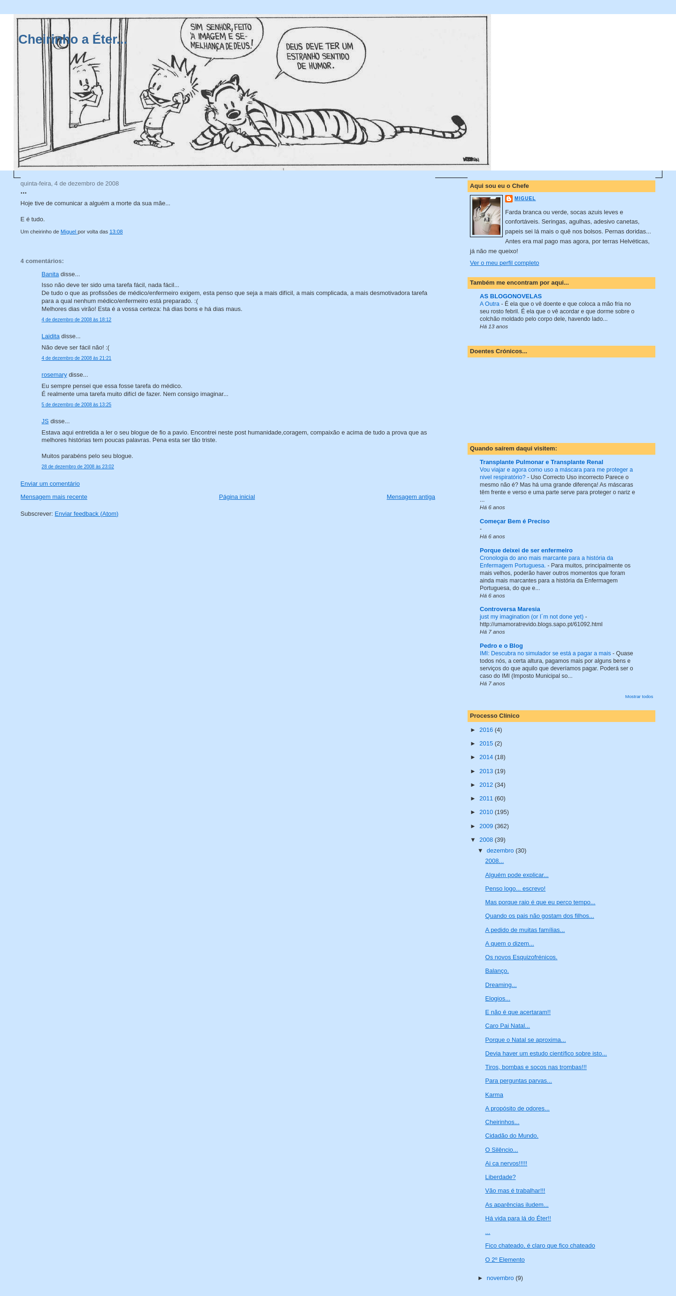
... (488, 1231)
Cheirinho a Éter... (72, 39)
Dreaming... (501, 984)
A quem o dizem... (509, 943)
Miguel (525, 198)
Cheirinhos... (502, 1121)
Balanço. (497, 970)
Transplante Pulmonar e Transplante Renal (541, 462)
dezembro (501, 850)
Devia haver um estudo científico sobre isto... (546, 1053)
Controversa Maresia (510, 609)
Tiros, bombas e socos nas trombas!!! (536, 1067)
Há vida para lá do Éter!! (518, 1218)
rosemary (54, 374)
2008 (487, 839)
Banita (50, 274)
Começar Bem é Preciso (515, 521)
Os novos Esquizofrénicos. (521, 957)
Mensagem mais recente (54, 496)
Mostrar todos (639, 696)
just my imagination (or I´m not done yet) (532, 616)
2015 (487, 743)
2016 (487, 729)
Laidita (51, 336)
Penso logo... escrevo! (515, 888)
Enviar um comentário (50, 483)
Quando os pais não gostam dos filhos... (539, 915)
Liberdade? (500, 1176)
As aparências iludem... (517, 1204)
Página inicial (237, 496)
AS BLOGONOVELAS (511, 296)
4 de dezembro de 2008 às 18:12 (77, 319)
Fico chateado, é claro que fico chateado (540, 1245)
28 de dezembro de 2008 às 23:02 (78, 466)
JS (45, 421)
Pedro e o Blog (501, 645)
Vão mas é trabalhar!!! (515, 1190)
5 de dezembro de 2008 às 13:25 (77, 404)
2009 (487, 826)
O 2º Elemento (505, 1259)
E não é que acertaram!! (518, 1012)
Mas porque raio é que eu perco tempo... (540, 902)
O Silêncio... (501, 1149)
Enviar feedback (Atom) (87, 513)
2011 (487, 798)
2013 (487, 771)
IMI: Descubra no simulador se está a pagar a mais (546, 653)
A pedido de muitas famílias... (525, 929)
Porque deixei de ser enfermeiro (526, 550)
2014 (487, 757)
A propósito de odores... (517, 1108)
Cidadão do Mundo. (511, 1135)
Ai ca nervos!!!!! (506, 1163)
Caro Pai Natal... (507, 1025)
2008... (494, 860)
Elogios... (497, 998)
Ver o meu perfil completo (504, 262)
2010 (487, 811)
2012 (487, 784)
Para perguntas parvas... (518, 1080)
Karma (494, 1094)
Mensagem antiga (411, 496)
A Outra (490, 304)
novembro (501, 1277)
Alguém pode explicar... (517, 874)
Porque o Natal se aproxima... (525, 1039)
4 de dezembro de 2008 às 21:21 (77, 358)
